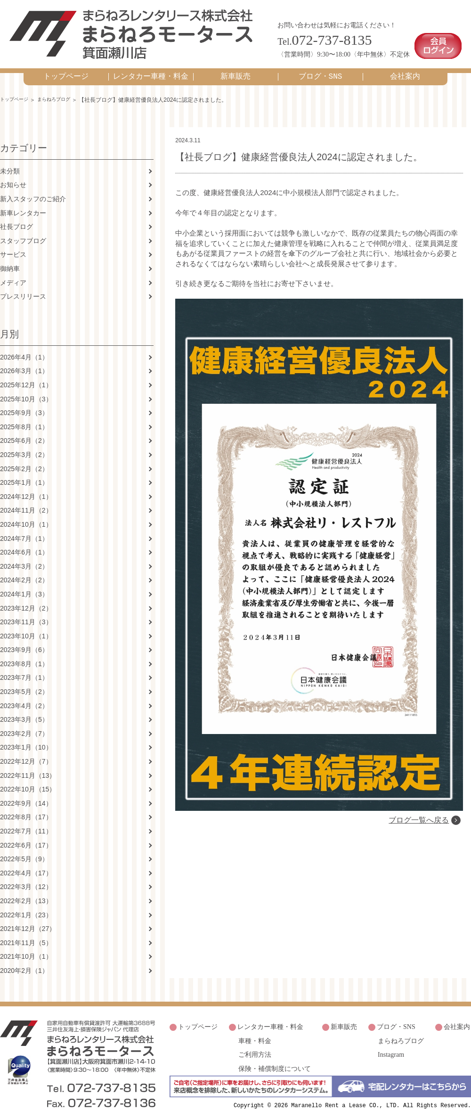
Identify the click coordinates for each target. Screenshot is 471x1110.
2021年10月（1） (26, 946)
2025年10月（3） (26, 388)
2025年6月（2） (24, 430)
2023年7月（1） (24, 667)
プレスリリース (23, 286)
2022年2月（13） (26, 890)
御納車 (10, 258)
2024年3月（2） (24, 556)
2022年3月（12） (26, 877)
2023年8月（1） (24, 653)
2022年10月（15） (28, 779)
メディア (13, 272)
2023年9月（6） (24, 640)
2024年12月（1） (26, 486)
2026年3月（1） (24, 361)
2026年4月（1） (24, 347)
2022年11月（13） (28, 765)
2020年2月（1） (24, 960)
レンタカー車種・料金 (150, 65)
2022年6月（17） (26, 835)
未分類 (10, 160)
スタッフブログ (23, 230)
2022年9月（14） (26, 793)
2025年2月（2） (24, 458)
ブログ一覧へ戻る (417, 916)
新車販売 (235, 65)
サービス (13, 244)
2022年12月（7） (26, 751)
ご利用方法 (254, 1039)
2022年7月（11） (26, 820)
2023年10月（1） (26, 625)
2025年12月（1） (26, 374)
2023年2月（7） (24, 723)
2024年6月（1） (24, 542)
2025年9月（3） (24, 403)
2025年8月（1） (24, 416)
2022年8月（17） (26, 807)
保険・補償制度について (274, 1050)
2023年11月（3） (26, 611)
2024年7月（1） (24, 528)
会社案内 (405, 65)
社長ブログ (16, 216)
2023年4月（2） (24, 695)
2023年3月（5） (24, 709)
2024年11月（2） (26, 500)
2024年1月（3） (24, 584)
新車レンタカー (23, 202)
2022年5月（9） (24, 849)
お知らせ (13, 175)
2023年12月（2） (26, 598)
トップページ (66, 65)
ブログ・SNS (320, 65)
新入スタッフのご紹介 (33, 188)
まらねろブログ (62, 88)
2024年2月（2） (24, 570)
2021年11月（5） (26, 932)
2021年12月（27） (28, 918)
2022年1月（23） (26, 904)
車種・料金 (254, 1026)
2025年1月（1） (24, 472)
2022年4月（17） (26, 862)
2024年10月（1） (26, 514)
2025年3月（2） (24, 444)
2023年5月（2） (24, 681)
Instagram (391, 1039)
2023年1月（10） (26, 737)
